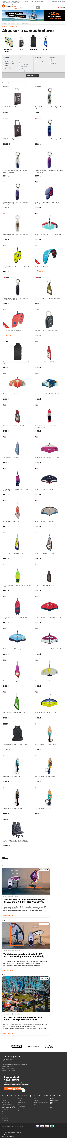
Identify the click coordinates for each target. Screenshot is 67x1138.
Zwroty (4, 1116)
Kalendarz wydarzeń (39, 1)
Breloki (45, 49)
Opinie (20, 1111)
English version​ (15, 2)
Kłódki (21, 49)
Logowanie (62, 1)
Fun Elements (8, 62)
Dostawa (4, 1112)
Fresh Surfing (8, 60)
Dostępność (5, 1109)
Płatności (4, 1114)
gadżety (38, 60)
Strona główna (5, 23)
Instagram (54, 1100)
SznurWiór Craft (8, 63)
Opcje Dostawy (14, 1)
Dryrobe (7, 69)
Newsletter (37, 1098)
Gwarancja (5, 1118)
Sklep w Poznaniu (22, 1102)
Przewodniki (5, 1102)
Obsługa (4, 1100)
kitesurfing (23, 65)
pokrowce (38, 62)
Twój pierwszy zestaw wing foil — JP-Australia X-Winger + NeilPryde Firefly (23, 955)
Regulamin (5, 1120)
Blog (20, 1)
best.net (14, 1126)
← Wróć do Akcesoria (9, 26)
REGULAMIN (5, 1134)
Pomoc (24, 1)
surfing (22, 70)
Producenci (30, 1)
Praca (19, 1104)
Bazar (19, 1115)
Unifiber (6, 67)
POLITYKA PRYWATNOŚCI (8, 1136)
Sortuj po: (5, 83)
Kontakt (4, 1)
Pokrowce (33, 49)
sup (21, 68)
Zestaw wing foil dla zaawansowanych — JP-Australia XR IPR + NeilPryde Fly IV (25, 900)
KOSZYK (58, 7)
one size (54, 63)
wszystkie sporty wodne (25, 60)
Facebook (53, 1098)
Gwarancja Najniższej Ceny (41, 1102)
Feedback (36, 1100)
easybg (22, 1126)
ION (5, 65)
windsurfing (23, 63)
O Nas (8, 1)
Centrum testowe (22, 1113)
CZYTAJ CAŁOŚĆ (8, 915)
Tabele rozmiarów (7, 1104)
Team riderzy (6, 2)
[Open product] (17, 100)
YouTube (53, 1103)
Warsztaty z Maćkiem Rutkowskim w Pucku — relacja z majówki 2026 (22, 1018)
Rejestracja (54, 1)
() (63, 7)
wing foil (23, 66)
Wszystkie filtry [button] (32, 75)
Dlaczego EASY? (22, 1109)
